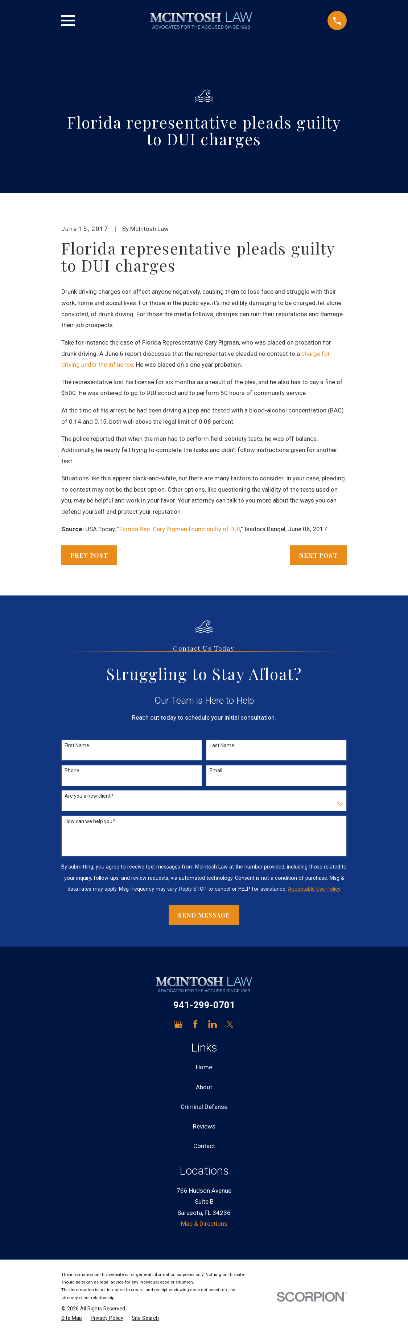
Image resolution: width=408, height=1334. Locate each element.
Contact (204, 1146)
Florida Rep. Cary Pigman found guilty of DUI (179, 529)
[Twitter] (230, 1024)
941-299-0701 (204, 1005)
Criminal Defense (204, 1106)
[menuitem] (71, 1318)
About (204, 1087)
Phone (72, 770)
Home (204, 1067)
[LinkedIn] (212, 1024)
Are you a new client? (89, 796)
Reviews (204, 1126)
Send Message (204, 915)
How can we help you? (90, 821)
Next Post (318, 555)
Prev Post (89, 555)
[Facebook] (195, 1024)
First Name (77, 745)
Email (216, 770)
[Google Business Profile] (178, 1024)
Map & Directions (204, 1223)
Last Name (222, 745)
